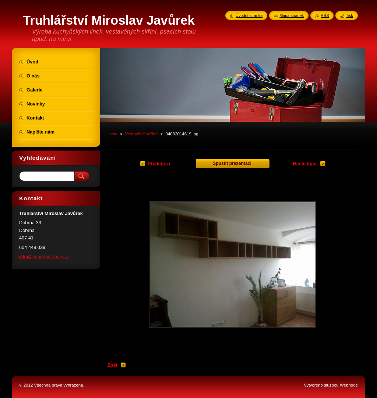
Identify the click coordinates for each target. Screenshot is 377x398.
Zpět (112, 365)
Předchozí (159, 163)
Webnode (349, 385)
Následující (305, 163)
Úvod (112, 134)
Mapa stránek (291, 15)
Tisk (349, 15)
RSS (325, 15)
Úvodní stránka (249, 15)
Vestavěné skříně (141, 134)
